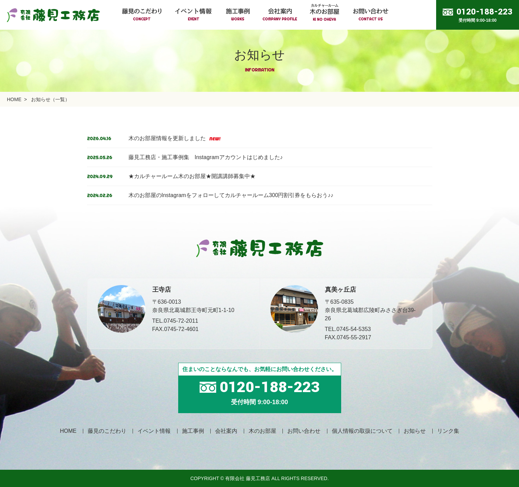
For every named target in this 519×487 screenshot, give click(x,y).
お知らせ (415, 431)
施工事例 (193, 431)
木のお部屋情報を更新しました (174, 138)
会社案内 (226, 431)
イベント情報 (154, 431)
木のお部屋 (262, 431)
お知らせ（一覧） (50, 99)
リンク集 (448, 431)
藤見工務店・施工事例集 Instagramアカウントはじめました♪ (205, 157)
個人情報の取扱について (362, 431)
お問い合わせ (303, 431)
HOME (14, 99)
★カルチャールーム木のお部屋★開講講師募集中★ (192, 176)
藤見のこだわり (107, 431)
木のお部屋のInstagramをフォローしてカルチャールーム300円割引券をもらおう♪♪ (231, 195)
